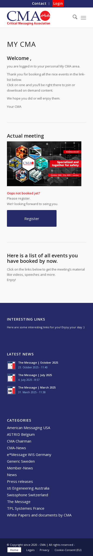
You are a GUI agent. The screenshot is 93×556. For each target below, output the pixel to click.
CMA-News (16, 447)
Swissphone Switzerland (27, 494)
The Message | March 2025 (37, 387)
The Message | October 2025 (38, 362)
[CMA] (38, 18)
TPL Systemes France (25, 508)
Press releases (20, 481)
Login (58, 3)
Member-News (20, 467)
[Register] (32, 218)
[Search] (72, 18)
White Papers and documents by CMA (39, 514)
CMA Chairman (19, 441)
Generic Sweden (21, 461)
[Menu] (83, 18)
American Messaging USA (28, 427)
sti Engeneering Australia (28, 488)
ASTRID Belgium (21, 434)
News (12, 474)
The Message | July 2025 (35, 375)
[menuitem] (39, 3)
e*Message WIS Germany (29, 454)
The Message (19, 501)
